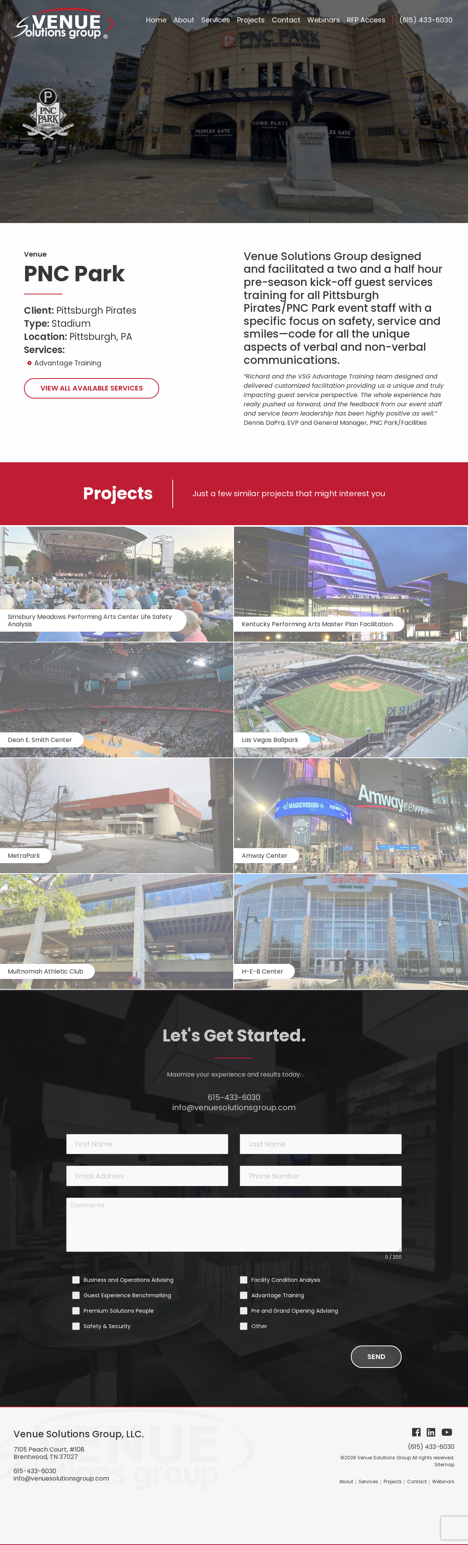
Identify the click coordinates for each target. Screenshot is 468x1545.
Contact (417, 1481)
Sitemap (444, 1464)
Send (376, 1356)
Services (368, 1481)
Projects (393, 1481)
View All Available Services (91, 388)
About (346, 1481)
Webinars (443, 1481)
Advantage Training (67, 363)
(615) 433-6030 (426, 20)
